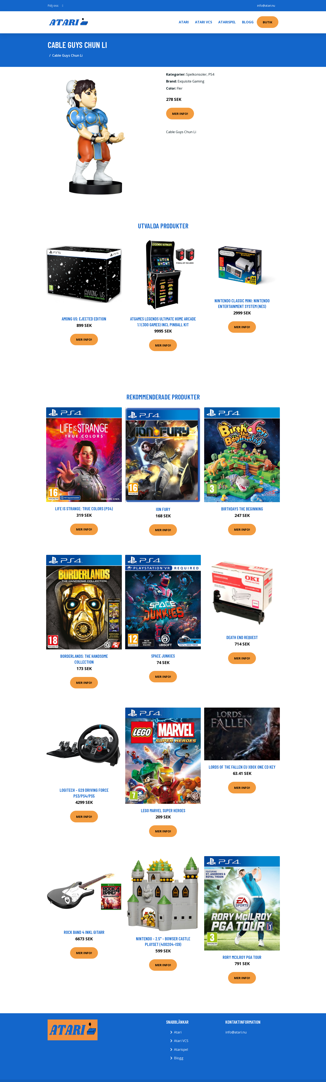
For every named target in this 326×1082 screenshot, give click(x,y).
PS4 (211, 74)
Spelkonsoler (196, 74)
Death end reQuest (242, 637)
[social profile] (63, 6)
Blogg (248, 22)
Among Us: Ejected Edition (84, 318)
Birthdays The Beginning (242, 508)
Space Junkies (163, 655)
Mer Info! (180, 113)
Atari (184, 22)
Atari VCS (203, 22)
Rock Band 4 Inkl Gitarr (84, 932)
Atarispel (227, 22)
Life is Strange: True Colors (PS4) (84, 508)
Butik (267, 22)
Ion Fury (163, 509)
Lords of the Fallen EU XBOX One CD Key (242, 766)
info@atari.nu (266, 6)
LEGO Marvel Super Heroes (163, 810)
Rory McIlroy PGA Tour (242, 957)
